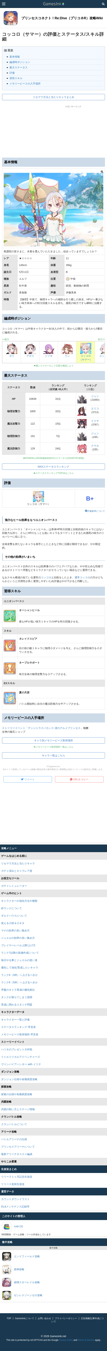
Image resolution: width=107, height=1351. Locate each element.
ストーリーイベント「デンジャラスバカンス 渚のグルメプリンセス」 (42, 728)
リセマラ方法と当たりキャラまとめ (53, 97)
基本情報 (14, 56)
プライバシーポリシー (66, 1318)
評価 (12, 72)
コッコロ (46, 577)
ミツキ (49, 355)
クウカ (95, 445)
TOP (9, 1318)
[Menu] (3, 3)
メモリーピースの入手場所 (25, 83)
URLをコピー (79, 779)
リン (67, 355)
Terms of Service (86, 1340)
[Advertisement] (53, 131)
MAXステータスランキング (53, 466)
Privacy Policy (66, 1340)
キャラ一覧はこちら (53, 755)
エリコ (95, 408)
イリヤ (95, 420)
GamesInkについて (24, 1318)
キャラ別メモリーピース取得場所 (53, 740)
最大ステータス (18, 67)
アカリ (30, 355)
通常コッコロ (82, 577)
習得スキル (15, 78)
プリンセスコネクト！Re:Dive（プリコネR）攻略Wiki (62, 18)
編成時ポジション (19, 62)
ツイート (28, 779)
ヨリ (11, 355)
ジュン (95, 396)
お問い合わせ (44, 1318)
